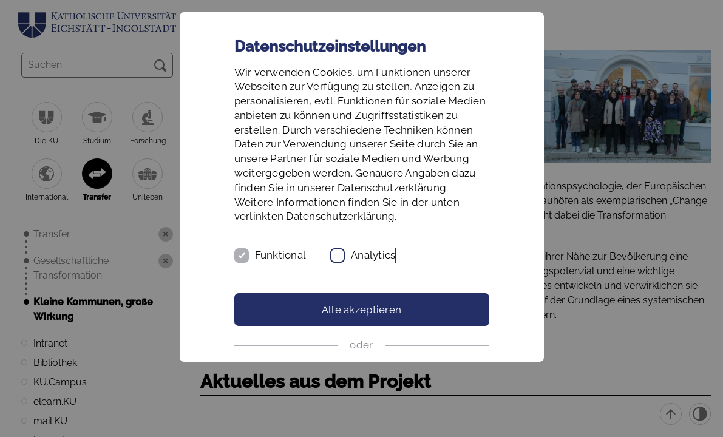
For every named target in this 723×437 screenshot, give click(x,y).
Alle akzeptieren (361, 309)
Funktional (281, 255)
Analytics (373, 255)
